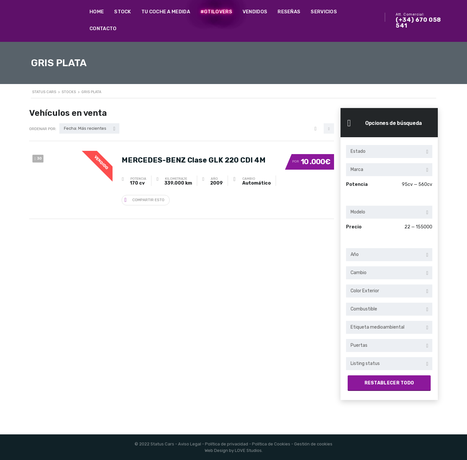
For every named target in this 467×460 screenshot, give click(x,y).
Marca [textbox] (357, 169)
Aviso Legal (189, 444)
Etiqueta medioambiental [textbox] (377, 327)
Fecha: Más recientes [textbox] (85, 128)
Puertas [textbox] (359, 345)
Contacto (103, 28)
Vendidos (255, 12)
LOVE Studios (248, 450)
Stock (122, 12)
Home (97, 12)
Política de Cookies (271, 444)
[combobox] (389, 151)
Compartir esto (144, 199)
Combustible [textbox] (364, 309)
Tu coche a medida (165, 12)
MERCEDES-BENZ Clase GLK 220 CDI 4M (194, 158)
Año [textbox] (355, 254)
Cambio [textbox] (358, 272)
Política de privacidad (226, 444)
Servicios (324, 12)
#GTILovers (216, 12)
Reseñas (289, 12)
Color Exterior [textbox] (365, 291)
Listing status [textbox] (365, 363)
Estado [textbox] (358, 151)
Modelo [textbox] (358, 212)
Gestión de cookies (313, 444)
